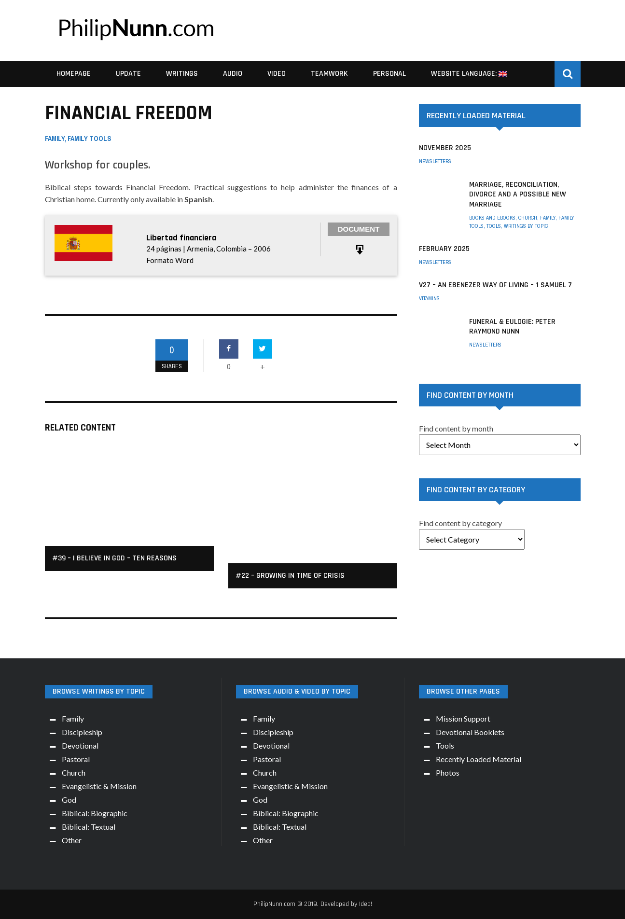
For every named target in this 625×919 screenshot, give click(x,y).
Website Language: (469, 74)
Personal (389, 74)
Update (128, 74)
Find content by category (460, 523)
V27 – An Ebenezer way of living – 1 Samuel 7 (495, 285)
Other (72, 840)
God (69, 799)
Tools (493, 226)
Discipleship (82, 732)
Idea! (365, 904)
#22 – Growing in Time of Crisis (290, 576)
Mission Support (463, 718)
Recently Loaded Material (478, 759)
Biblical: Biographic (94, 813)
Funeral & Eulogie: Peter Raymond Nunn (512, 327)
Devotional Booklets (470, 732)
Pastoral (76, 759)
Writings (182, 74)
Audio (232, 74)
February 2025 (444, 249)
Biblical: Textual (88, 826)
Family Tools (89, 138)
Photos (447, 772)
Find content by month (456, 428)
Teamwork (329, 74)
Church (527, 217)
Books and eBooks (492, 217)
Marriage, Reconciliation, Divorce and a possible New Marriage (517, 195)
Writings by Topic (526, 226)
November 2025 (445, 148)
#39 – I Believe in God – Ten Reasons (114, 558)
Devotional (80, 745)
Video (276, 74)
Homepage (73, 74)
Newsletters (435, 161)
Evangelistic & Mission (99, 786)
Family (55, 138)
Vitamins (429, 298)
